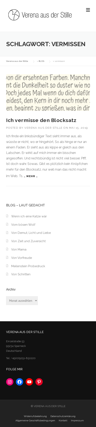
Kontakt (63, 420)
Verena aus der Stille (43, 127)
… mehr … (31, 176)
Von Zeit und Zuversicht (28, 241)
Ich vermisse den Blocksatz (41, 120)
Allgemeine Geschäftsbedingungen (35, 420)
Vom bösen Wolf (23, 225)
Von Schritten (21, 274)
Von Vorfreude (21, 258)
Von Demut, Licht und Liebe (31, 233)
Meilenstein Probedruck (28, 266)
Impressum (77, 420)
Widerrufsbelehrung (35, 416)
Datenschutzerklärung (62, 416)
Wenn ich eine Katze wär (29, 216)
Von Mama (18, 249)
